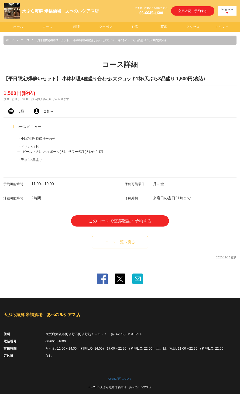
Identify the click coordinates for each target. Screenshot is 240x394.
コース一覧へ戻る (120, 242)
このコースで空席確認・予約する (120, 221)
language (227, 9)
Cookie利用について (120, 378)
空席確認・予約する (192, 11)
